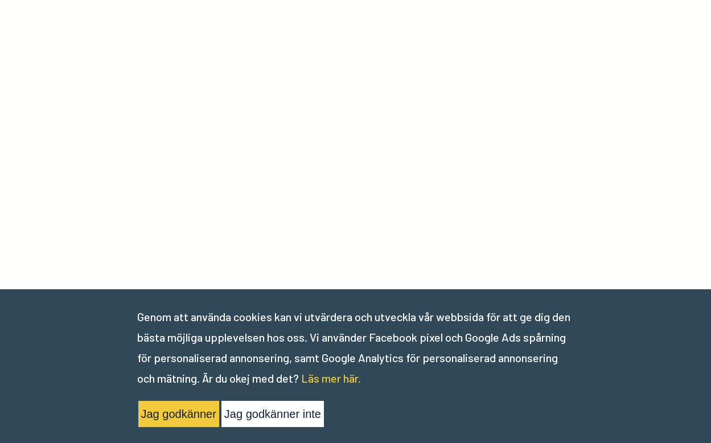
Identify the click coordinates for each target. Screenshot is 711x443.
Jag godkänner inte (272, 414)
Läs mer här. (331, 378)
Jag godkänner (178, 414)
